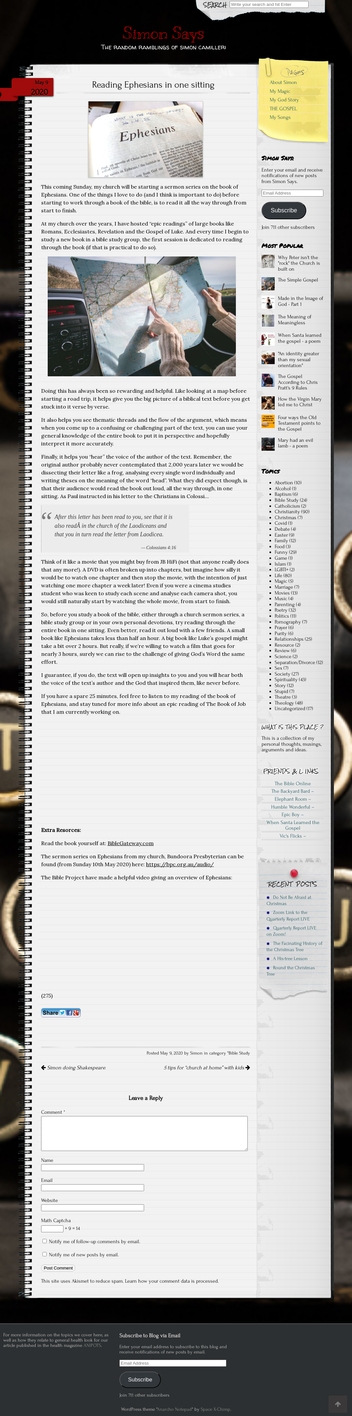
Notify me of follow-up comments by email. (94, 1241)
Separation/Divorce (295, 662)
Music (281, 598)
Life (278, 575)
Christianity (287, 512)
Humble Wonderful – (292, 807)
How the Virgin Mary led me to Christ (300, 402)
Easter (281, 535)
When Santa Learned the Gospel (292, 825)
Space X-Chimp (215, 1409)
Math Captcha (56, 1220)
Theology (284, 703)
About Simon (283, 82)
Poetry (281, 610)
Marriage (284, 587)
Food (280, 546)
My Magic (280, 91)
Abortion (284, 483)
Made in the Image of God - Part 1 (300, 301)
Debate (282, 529)
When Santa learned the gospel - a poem (299, 338)
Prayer (281, 627)
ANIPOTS (92, 1345)
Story (280, 685)
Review (282, 651)
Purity (281, 633)
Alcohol (283, 489)
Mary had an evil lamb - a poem (295, 443)
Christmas (285, 518)
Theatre (283, 697)
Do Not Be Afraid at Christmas (288, 900)
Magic (281, 581)
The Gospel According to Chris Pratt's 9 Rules (298, 382)
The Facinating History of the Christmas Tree (294, 946)
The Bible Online (293, 784)
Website (49, 1200)
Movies (282, 593)
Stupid (281, 691)
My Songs (280, 117)
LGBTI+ (282, 570)
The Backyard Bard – (292, 791)
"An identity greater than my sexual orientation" (298, 359)
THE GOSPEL (283, 109)
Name (47, 1160)
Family (281, 541)
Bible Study (239, 1053)
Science (283, 656)
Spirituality (286, 679)
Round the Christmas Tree (290, 971)
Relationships (289, 639)
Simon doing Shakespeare (73, 1068)
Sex (278, 668)
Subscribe (284, 210)
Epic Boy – (293, 814)
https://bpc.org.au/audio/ (180, 864)
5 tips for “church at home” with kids (207, 1068)
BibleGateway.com (131, 843)
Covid (281, 523)
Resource (284, 645)
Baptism (283, 494)
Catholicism (287, 506)
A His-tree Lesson (287, 958)
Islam (280, 564)
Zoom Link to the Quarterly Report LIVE (288, 916)
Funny (281, 552)
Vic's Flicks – (293, 836)
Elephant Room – (293, 799)
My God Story (284, 100)
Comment (53, 1112)
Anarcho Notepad (174, 1409)
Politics (282, 616)
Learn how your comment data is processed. (172, 1281)
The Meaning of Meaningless (294, 320)
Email (47, 1180)
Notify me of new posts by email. (84, 1255)
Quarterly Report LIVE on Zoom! (291, 931)
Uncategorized (290, 708)
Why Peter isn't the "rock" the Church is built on (299, 263)
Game (281, 558)
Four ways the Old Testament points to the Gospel (299, 423)
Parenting (285, 604)
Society (282, 674)
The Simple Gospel (298, 280)
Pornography (288, 622)
